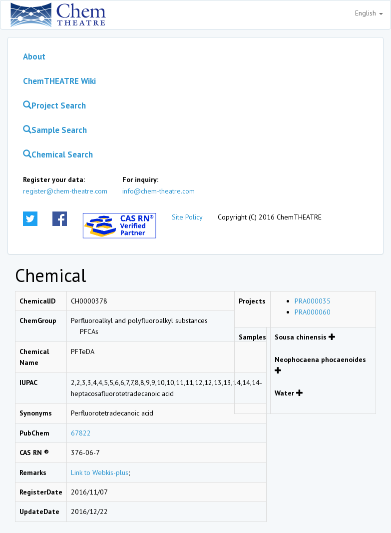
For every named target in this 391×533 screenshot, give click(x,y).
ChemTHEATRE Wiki (59, 81)
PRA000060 (313, 312)
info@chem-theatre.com (158, 191)
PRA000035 (313, 301)
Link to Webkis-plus (99, 472)
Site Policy (187, 217)
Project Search (54, 105)
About (34, 56)
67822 (81, 433)
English (369, 13)
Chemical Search (58, 154)
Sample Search (55, 130)
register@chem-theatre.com (65, 191)
